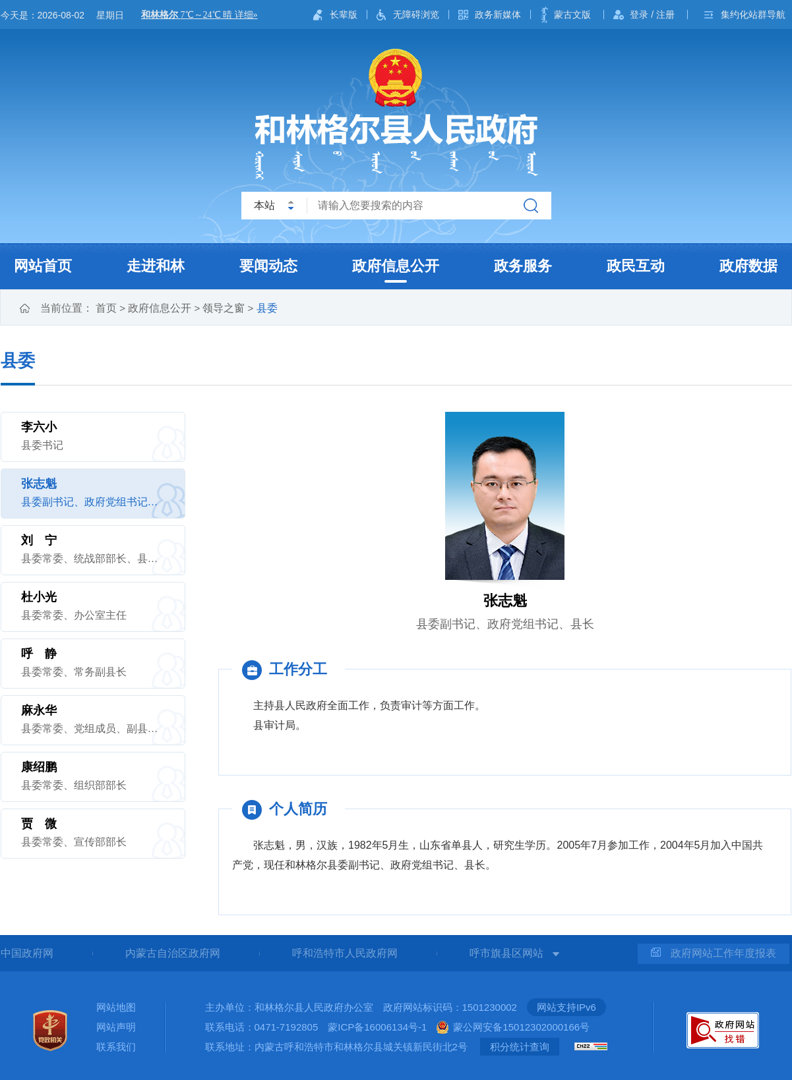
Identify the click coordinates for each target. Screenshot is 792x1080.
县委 (267, 308)
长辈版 (343, 14)
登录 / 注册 (652, 14)
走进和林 (156, 266)
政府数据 (748, 266)
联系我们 (116, 1046)
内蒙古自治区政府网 (172, 953)
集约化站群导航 (753, 14)
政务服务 (523, 266)
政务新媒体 (498, 14)
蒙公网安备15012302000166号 (521, 1027)
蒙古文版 (572, 14)
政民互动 (636, 266)
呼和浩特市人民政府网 (345, 953)
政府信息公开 (395, 266)
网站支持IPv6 (566, 1007)
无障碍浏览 (416, 14)
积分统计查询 (519, 1046)
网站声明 (116, 1027)
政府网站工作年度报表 (713, 953)
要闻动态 (268, 266)
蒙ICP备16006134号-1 (377, 1027)
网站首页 (43, 266)
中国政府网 (27, 953)
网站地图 (116, 1007)
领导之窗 (223, 308)
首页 (106, 308)
